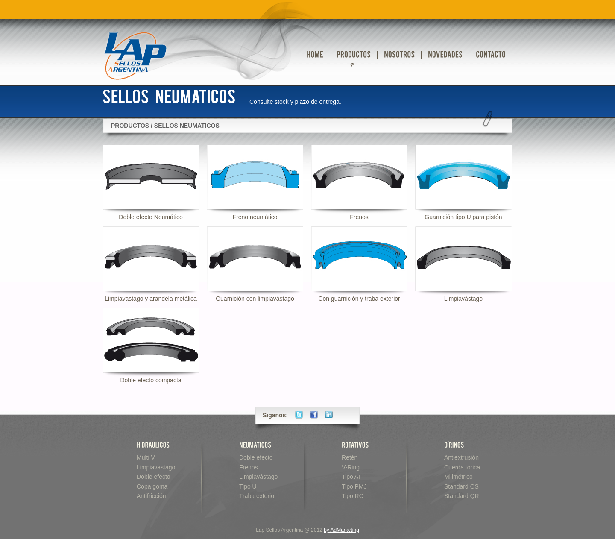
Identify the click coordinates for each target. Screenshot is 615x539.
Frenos (248, 467)
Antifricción (151, 495)
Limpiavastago (156, 467)
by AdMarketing (341, 530)
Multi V (146, 457)
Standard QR (461, 495)
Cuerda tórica (462, 467)
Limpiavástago (258, 476)
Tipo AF (352, 476)
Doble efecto (153, 476)
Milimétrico (458, 476)
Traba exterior (257, 495)
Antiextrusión (461, 457)
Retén (349, 457)
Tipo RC (352, 495)
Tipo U (248, 486)
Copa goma (152, 486)
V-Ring (351, 467)
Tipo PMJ (354, 486)
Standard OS (461, 486)
